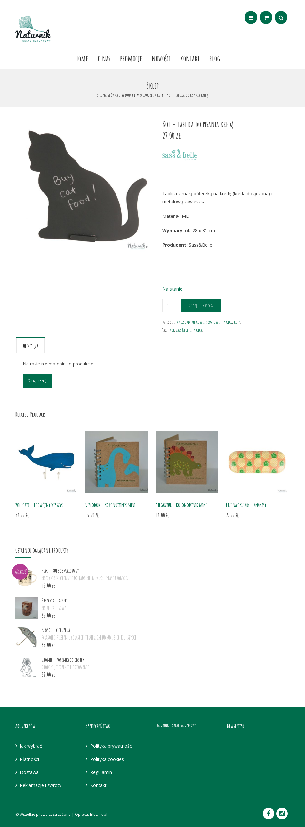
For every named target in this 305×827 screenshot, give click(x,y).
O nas (104, 58)
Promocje (131, 58)
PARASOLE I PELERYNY (55, 638)
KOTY (160, 95)
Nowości (161, 58)
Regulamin (101, 772)
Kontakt (190, 58)
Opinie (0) (30, 346)
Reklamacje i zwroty (40, 785)
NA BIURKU (49, 608)
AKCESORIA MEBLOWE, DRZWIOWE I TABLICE (204, 322)
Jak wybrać (31, 746)
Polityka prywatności (111, 746)
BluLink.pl (98, 814)
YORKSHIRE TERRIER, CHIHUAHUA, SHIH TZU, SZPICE (103, 638)
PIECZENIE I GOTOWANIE (72, 667)
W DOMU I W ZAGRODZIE (138, 95)
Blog (214, 58)
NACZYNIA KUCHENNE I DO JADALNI (66, 578)
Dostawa (29, 772)
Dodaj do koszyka (201, 305)
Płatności (29, 759)
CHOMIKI (48, 667)
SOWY (62, 608)
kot (172, 329)
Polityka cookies (107, 759)
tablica (197, 329)
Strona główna (107, 95)
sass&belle (183, 329)
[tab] (30, 345)
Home (81, 58)
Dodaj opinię (37, 380)
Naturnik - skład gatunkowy (176, 725)
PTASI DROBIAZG (117, 578)
